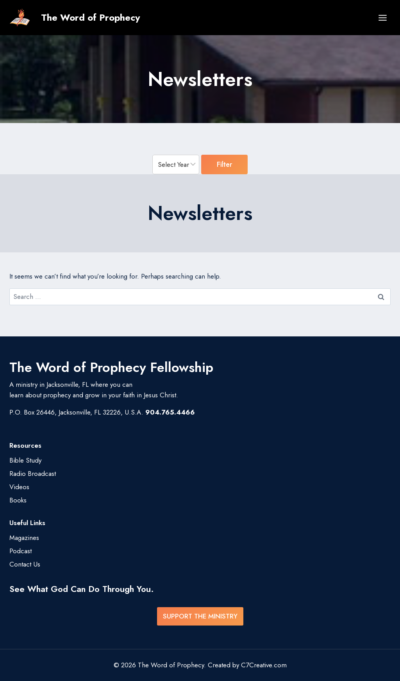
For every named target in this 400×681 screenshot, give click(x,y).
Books (18, 500)
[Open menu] (382, 18)
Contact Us (24, 564)
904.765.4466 (170, 412)
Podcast (20, 551)
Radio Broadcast (32, 473)
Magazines (24, 537)
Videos (19, 487)
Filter (224, 164)
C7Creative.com (264, 665)
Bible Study (25, 460)
